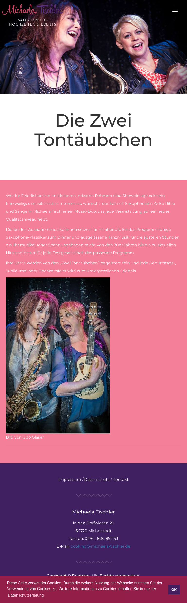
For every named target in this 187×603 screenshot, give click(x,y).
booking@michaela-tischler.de (100, 546)
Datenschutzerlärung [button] (26, 595)
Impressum (69, 479)
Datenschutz (97, 479)
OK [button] (174, 590)
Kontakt (121, 479)
